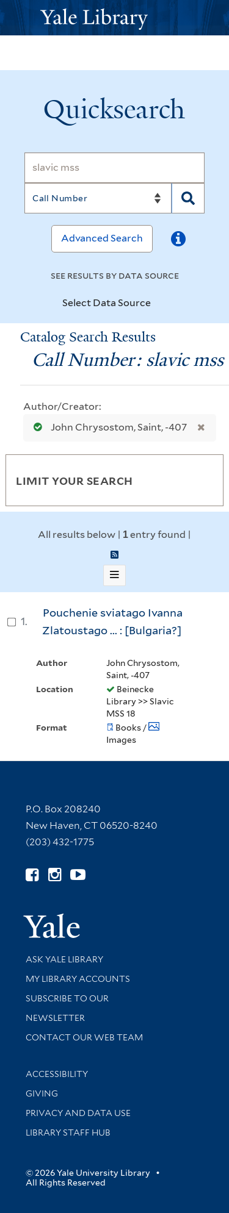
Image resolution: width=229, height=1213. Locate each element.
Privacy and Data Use (78, 1113)
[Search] (114, 167)
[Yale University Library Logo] (115, 18)
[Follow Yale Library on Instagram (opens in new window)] (54, 874)
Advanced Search (102, 238)
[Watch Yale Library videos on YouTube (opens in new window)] (77, 874)
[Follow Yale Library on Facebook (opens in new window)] (32, 874)
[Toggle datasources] (161, 303)
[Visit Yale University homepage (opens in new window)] (51, 921)
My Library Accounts (78, 979)
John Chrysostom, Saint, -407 (107, 427)
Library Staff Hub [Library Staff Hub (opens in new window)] (68, 1132)
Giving (42, 1093)
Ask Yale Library (64, 959)
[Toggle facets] (199, 480)
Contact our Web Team (84, 1037)
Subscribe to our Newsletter (67, 1008)
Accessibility (57, 1074)
